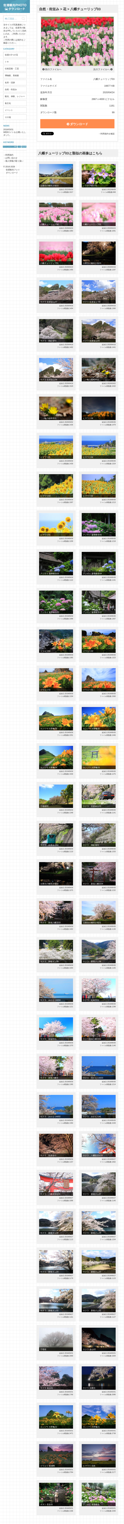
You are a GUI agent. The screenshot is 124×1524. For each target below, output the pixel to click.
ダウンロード (77, 124)
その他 (8, 117)
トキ (7, 62)
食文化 (8, 103)
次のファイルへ (101, 69)
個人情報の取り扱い (14, 161)
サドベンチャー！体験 (10, 146)
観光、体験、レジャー (15, 96)
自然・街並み (11, 89)
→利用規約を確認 (106, 134)
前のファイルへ (53, 69)
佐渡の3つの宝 (11, 55)
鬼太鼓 (24, 146)
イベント (9, 110)
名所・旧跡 (10, 82)
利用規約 (9, 155)
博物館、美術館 (12, 75)
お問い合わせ (11, 158)
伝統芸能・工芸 (12, 68)
